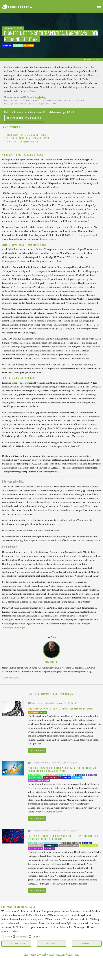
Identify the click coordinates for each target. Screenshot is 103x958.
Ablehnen (87, 943)
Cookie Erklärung (69, 953)
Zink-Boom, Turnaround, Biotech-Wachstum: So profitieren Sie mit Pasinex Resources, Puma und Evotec (62, 769)
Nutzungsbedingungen (14, 627)
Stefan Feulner (39, 96)
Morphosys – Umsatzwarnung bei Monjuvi (27, 134)
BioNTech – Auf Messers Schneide (23, 141)
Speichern (51, 943)
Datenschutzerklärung (48, 953)
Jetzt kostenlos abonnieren (24, 118)
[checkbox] (2, 936)
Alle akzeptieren (16, 943)
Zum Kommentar (37, 750)
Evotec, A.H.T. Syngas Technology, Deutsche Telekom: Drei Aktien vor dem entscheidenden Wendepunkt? (63, 837)
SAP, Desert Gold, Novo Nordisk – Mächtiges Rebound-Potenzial (60, 708)
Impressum (30, 953)
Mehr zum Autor (11, 677)
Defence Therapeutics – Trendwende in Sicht (29, 138)
